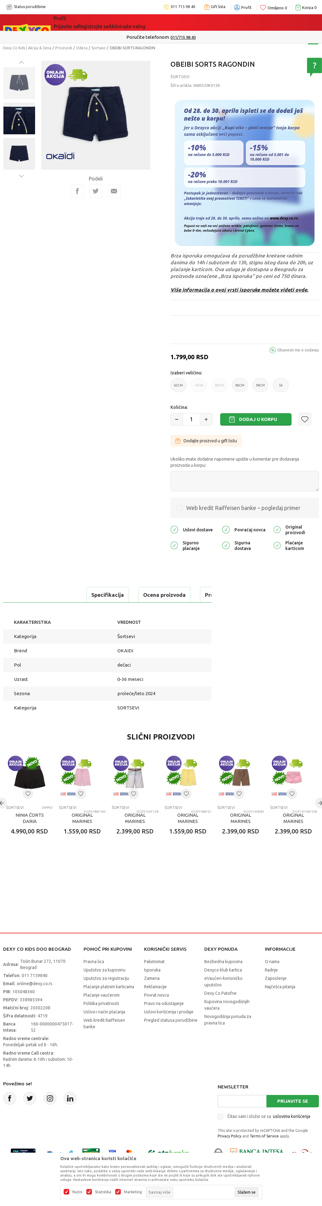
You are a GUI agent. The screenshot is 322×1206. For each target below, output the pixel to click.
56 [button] (280, 387)
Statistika (103, 1192)
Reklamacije (155, 1002)
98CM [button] (260, 387)
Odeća (82, 48)
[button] (305, 419)
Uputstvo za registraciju (106, 993)
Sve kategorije (75, 22)
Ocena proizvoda (86, 595)
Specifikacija (29, 595)
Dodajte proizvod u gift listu (206, 441)
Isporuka (152, 985)
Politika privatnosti (101, 1018)
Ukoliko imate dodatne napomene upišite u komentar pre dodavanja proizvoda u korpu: (234, 462)
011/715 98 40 (183, 37)
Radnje (271, 985)
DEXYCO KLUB (140, 22)
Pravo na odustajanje (164, 1018)
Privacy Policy (229, 1152)
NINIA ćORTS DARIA (30, 833)
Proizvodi (63, 48)
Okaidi (176, 22)
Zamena (152, 993)
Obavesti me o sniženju (298, 350)
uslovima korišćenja (291, 1131)
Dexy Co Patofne (220, 1008)
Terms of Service (264, 1152)
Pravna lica (94, 977)
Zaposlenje (276, 993)
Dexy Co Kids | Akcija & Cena (27, 48)
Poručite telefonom (147, 37)
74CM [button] (198, 387)
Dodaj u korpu (258, 419)
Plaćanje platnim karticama (109, 1002)
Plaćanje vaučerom (102, 1010)
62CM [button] (178, 387)
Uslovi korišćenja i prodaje (168, 1027)
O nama (272, 977)
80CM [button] (219, 387)
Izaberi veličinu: (186, 372)
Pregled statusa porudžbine (170, 1035)
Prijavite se (292, 1116)
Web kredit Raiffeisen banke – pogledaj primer (243, 508)
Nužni (77, 1192)
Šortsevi (99, 48)
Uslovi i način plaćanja (104, 1027)
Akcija (107, 22)
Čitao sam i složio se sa (268, 1132)
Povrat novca (156, 1010)
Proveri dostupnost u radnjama (51, 610)
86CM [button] (239, 387)
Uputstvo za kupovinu (104, 985)
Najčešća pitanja (280, 1002)
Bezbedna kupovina (223, 977)
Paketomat (154, 977)
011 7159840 (35, 991)
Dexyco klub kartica (223, 985)
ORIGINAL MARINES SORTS (82, 837)
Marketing (133, 1192)
